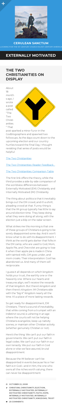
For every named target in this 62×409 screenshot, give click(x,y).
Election (40, 388)
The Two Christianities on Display (25, 74)
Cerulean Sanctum (31, 43)
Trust (51, 398)
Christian (14, 388)
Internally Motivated (21, 396)
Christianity (27, 388)
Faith (39, 393)
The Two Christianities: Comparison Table (30, 171)
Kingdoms (41, 398)
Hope (45, 393)
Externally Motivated (21, 390)
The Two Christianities (18, 158)
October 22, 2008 (18, 384)
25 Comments (16, 402)
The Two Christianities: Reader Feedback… (30, 165)
